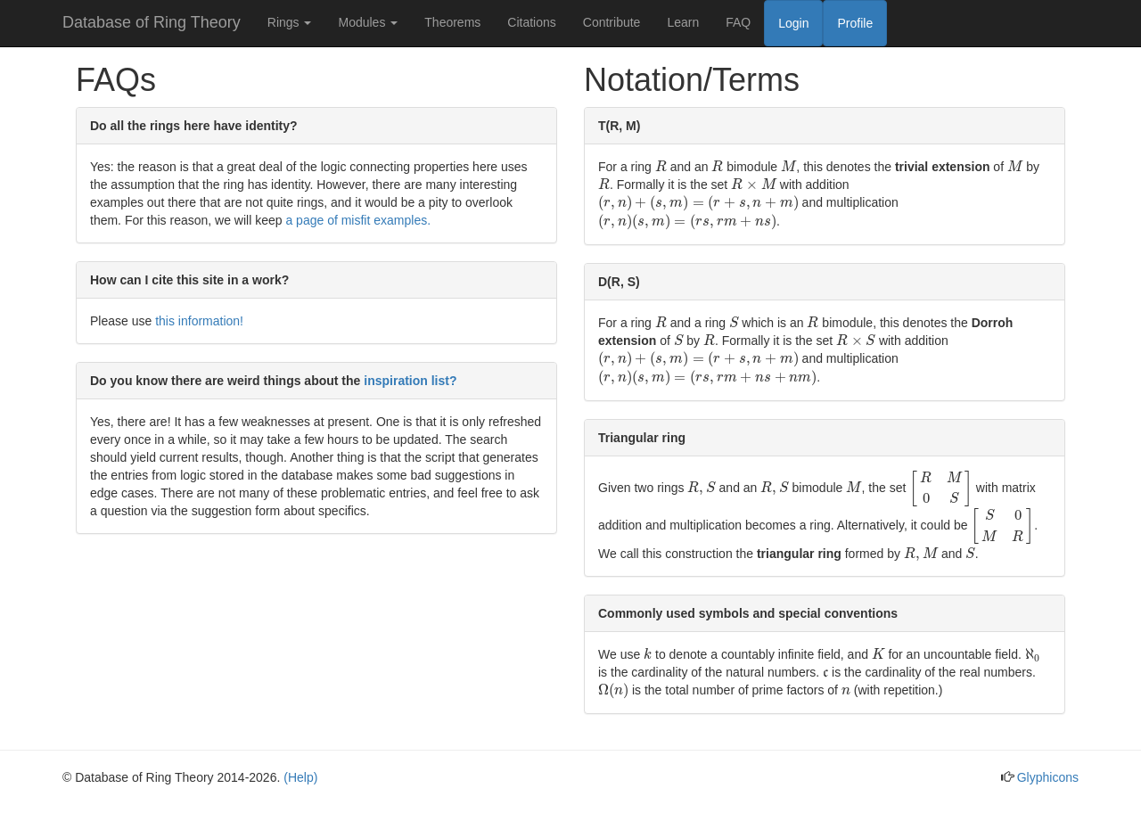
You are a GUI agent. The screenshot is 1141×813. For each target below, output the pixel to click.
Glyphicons (1048, 777)
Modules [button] (368, 22)
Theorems (452, 22)
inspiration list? (410, 381)
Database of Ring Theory (151, 22)
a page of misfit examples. (358, 220)
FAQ (738, 22)
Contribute (612, 22)
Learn (683, 22)
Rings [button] (289, 22)
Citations (531, 22)
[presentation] (661, 166)
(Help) (300, 777)
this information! (199, 321)
